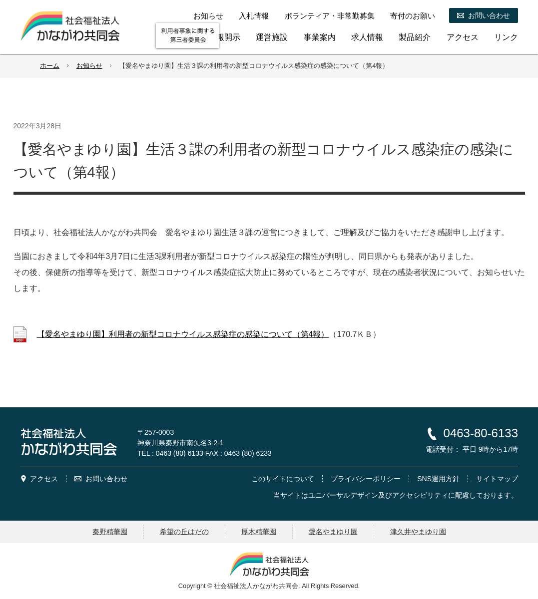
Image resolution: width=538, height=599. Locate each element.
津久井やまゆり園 (418, 532)
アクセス (44, 478)
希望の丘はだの (184, 532)
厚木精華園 (258, 532)
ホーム (49, 65)
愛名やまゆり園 (333, 532)
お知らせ (89, 65)
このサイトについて (282, 478)
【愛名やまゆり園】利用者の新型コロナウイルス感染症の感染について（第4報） (183, 334)
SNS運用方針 (438, 478)
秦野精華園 (109, 532)
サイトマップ (497, 478)
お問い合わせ (106, 478)
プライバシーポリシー (366, 478)
